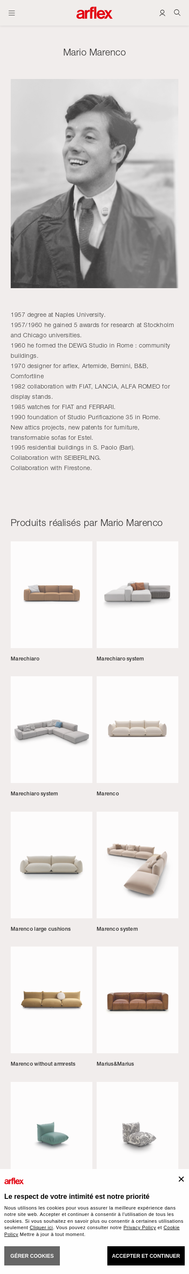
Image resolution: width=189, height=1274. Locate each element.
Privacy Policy (140, 1227)
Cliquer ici (41, 1227)
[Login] (162, 12)
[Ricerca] (177, 12)
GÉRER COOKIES (31, 1256)
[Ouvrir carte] (12, 13)
